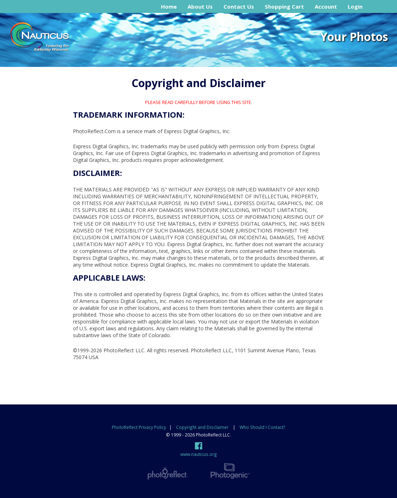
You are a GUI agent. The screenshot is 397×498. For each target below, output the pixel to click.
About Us (200, 6)
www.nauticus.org (198, 454)
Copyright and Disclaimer (203, 427)
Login (355, 6)
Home (169, 6)
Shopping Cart (284, 6)
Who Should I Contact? (262, 427)
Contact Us (238, 6)
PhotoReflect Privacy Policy (139, 427)
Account (326, 6)
